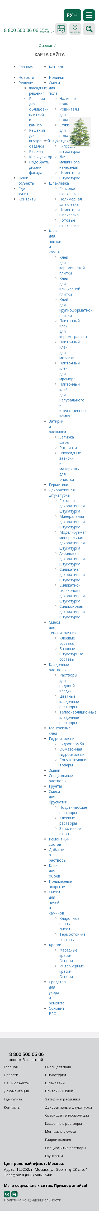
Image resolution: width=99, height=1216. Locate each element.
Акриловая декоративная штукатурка (72, 558)
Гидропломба (71, 743)
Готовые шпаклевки (69, 223)
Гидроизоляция (63, 738)
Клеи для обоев (54, 871)
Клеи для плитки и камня (55, 241)
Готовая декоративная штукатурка (72, 506)
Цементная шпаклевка (69, 212)
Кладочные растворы (59, 667)
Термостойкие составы (72, 937)
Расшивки (68, 447)
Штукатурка (59, 140)
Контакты (27, 199)
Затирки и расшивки (62, 1099)
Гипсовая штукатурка (69, 149)
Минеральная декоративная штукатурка (72, 521)
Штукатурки (55, 1074)
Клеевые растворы (68, 820)
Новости (26, 77)
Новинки (56, 77)
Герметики (58, 484)
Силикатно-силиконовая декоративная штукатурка (72, 593)
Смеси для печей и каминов (56, 902)
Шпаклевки (55, 1083)
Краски (55, 944)
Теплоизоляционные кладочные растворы (78, 717)
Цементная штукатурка (69, 175)
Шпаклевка (59, 183)
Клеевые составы (67, 641)
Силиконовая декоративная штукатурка (72, 611)
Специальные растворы (61, 778)
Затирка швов (66, 440)
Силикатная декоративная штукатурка (72, 574)
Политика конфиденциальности (32, 1200)
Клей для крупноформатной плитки (76, 307)
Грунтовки (54, 1155)
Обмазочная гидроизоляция (73, 752)
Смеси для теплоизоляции (67, 1115)
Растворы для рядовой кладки (68, 683)
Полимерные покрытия (60, 884)
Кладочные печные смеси (69, 923)
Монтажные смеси (60, 1131)
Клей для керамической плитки (72, 265)
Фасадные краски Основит (68, 955)
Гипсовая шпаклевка (69, 191)
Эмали (54, 770)
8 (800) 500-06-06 (37, 1174)
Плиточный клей (59, 1091)
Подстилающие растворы (73, 810)
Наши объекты (26, 180)
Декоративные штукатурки (68, 1107)
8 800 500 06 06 (21, 30)
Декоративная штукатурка (62, 492)
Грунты (55, 786)
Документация (16, 1091)
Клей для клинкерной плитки (69, 286)
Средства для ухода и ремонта (57, 992)
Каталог (56, 66)
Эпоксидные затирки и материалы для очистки (70, 466)
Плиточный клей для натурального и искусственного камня (73, 400)
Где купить (24, 191)
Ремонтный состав (59, 841)
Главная (25, 66)
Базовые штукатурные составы (71, 654)
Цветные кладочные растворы (69, 701)
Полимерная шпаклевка (70, 201)
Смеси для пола (54, 88)
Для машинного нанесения (69, 162)
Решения (26, 82)
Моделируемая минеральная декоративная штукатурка (73, 540)
